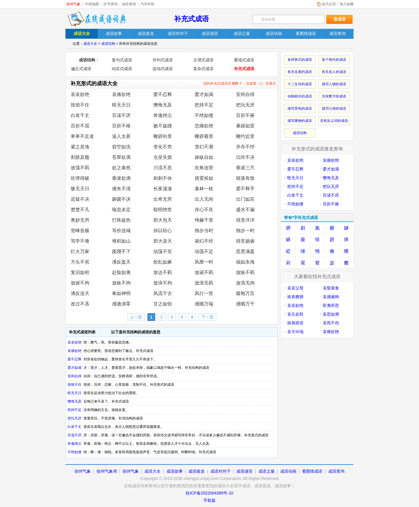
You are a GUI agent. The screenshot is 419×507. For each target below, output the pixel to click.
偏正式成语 (81, 68)
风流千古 (162, 293)
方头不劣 (80, 261)
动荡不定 (204, 251)
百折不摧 (245, 115)
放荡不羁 (80, 167)
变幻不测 (204, 146)
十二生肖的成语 (299, 84)
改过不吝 (80, 303)
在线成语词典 (96, 19)
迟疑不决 (80, 199)
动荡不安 (162, 251)
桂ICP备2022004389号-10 (209, 493)
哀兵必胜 (295, 314)
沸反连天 (80, 293)
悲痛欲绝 (204, 125)
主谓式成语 (203, 60)
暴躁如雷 (245, 125)
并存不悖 (245, 146)
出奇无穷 (162, 199)
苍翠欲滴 (121, 157)
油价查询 (129, 4)
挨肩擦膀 (295, 296)
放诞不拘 (80, 282)
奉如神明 (121, 293)
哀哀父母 (295, 288)
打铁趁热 (121, 220)
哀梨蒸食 (331, 288)
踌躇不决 (121, 199)
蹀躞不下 (121, 251)
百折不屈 (80, 125)
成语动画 (288, 471)
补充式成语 (191, 19)
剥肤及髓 (80, 157)
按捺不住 (80, 104)
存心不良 (204, 209)
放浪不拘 (162, 282)
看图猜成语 (312, 471)
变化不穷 (162, 146)
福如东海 (245, 261)
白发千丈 (80, 115)
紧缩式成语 (244, 60)
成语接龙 (196, 471)
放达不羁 (162, 272)
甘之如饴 (162, 303)
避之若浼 (80, 146)
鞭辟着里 (204, 136)
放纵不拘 (121, 282)
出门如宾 (245, 199)
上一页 (136, 317)
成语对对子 (220, 471)
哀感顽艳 (331, 296)
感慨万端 (204, 303)
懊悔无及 (162, 104)
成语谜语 (244, 471)
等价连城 (121, 230)
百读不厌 (121, 115)
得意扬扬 (245, 241)
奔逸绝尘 (162, 115)
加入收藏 (347, 4)
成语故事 (174, 471)
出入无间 (204, 199)
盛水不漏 (245, 209)
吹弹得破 (80, 178)
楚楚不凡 (80, 209)
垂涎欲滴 (121, 178)
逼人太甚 (121, 136)
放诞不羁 (204, 272)
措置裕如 (204, 178)
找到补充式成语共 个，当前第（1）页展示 (239, 83)
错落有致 (245, 178)
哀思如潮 (331, 314)
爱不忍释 (162, 94)
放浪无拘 (245, 282)
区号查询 (111, 4)
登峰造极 (80, 230)
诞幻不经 (204, 241)
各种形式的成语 (299, 60)
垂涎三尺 (245, 167)
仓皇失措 (162, 157)
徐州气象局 (107, 471)
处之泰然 (121, 167)
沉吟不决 (245, 157)
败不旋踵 (162, 125)
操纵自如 (204, 157)
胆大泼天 (162, 241)
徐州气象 (73, 4)
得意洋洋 (245, 220)
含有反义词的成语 (334, 121)
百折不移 (121, 125)
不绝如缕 (204, 115)
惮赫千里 (204, 220)
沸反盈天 (121, 261)
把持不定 (204, 104)
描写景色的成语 (299, 108)
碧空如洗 (121, 146)
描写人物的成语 (334, 84)
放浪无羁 (204, 282)
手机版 (209, 500)
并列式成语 (162, 60)
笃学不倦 (80, 241)
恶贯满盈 (245, 251)
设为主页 (329, 4)
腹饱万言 (245, 293)
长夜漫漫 (162, 188)
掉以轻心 (162, 230)
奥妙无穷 (80, 220)
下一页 (207, 317)
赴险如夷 (121, 272)
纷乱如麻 (162, 261)
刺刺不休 (162, 178)
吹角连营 (204, 167)
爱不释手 (245, 188)
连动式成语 (162, 68)
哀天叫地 (295, 331)
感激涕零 (121, 303)
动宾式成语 (122, 68)
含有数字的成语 (334, 96)
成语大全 (90, 44)
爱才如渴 (204, 94)
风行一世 (204, 293)
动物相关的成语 (299, 96)
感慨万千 (245, 303)
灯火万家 (80, 251)
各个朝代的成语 (334, 60)
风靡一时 (204, 261)
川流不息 (162, 167)
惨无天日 (80, 188)
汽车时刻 (148, 4)
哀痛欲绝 (121, 94)
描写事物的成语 (299, 121)
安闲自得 (245, 94)
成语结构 (108, 44)
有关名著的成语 (299, 72)
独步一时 (245, 230)
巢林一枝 (204, 188)
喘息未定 (121, 209)
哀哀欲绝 (80, 94)
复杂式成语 (203, 68)
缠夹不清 (121, 188)
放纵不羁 (245, 272)
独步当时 (204, 230)
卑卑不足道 (82, 136)
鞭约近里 (245, 136)
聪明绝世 (162, 209)
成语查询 (336, 471)
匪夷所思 (331, 305)
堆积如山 (121, 241)
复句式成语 (122, 60)
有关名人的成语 (334, 72)
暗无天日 (121, 104)
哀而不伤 (331, 323)
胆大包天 (162, 220)
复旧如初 (80, 272)
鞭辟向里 (162, 136)
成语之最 (266, 471)
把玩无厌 (245, 104)
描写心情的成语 (334, 108)
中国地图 (92, 4)
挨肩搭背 (295, 323)
